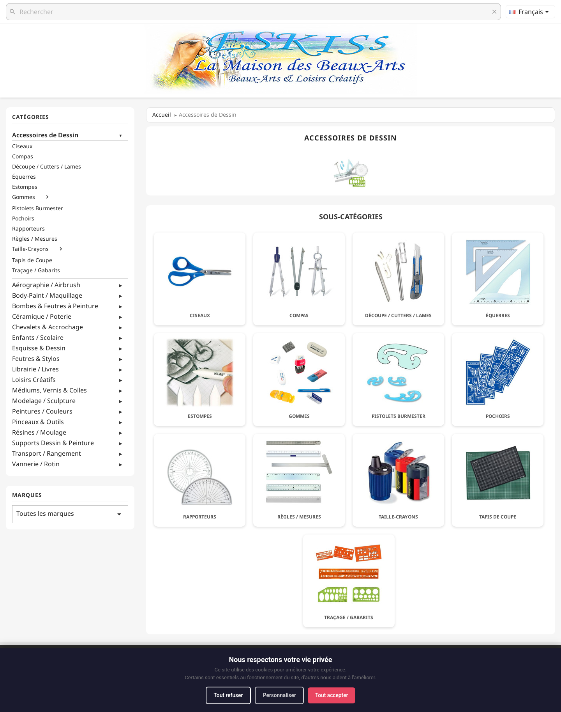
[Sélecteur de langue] (530, 11)
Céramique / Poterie (41, 316)
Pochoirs (23, 218)
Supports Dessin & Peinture (53, 443)
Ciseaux (22, 146)
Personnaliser (279, 695)
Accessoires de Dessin (45, 135)
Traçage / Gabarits (36, 270)
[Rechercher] (253, 11)
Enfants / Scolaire (38, 337)
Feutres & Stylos (36, 358)
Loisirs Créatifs (34, 379)
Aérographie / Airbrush (46, 285)
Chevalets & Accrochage (47, 327)
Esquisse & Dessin (38, 348)
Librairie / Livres (35, 369)
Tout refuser (226, 695)
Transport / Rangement (46, 453)
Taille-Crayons (30, 248)
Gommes (23, 197)
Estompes (24, 186)
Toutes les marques (70, 514)
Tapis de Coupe (32, 260)
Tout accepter (333, 695)
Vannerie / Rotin (36, 464)
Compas (22, 156)
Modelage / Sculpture (44, 400)
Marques (27, 495)
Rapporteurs (28, 228)
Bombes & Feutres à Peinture (55, 306)
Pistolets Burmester (37, 208)
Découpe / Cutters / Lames (46, 166)
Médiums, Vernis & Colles (49, 390)
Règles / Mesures (34, 238)
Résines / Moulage (39, 432)
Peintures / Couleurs (42, 411)
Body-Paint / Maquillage (47, 295)
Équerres (24, 176)
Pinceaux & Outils (38, 421)
